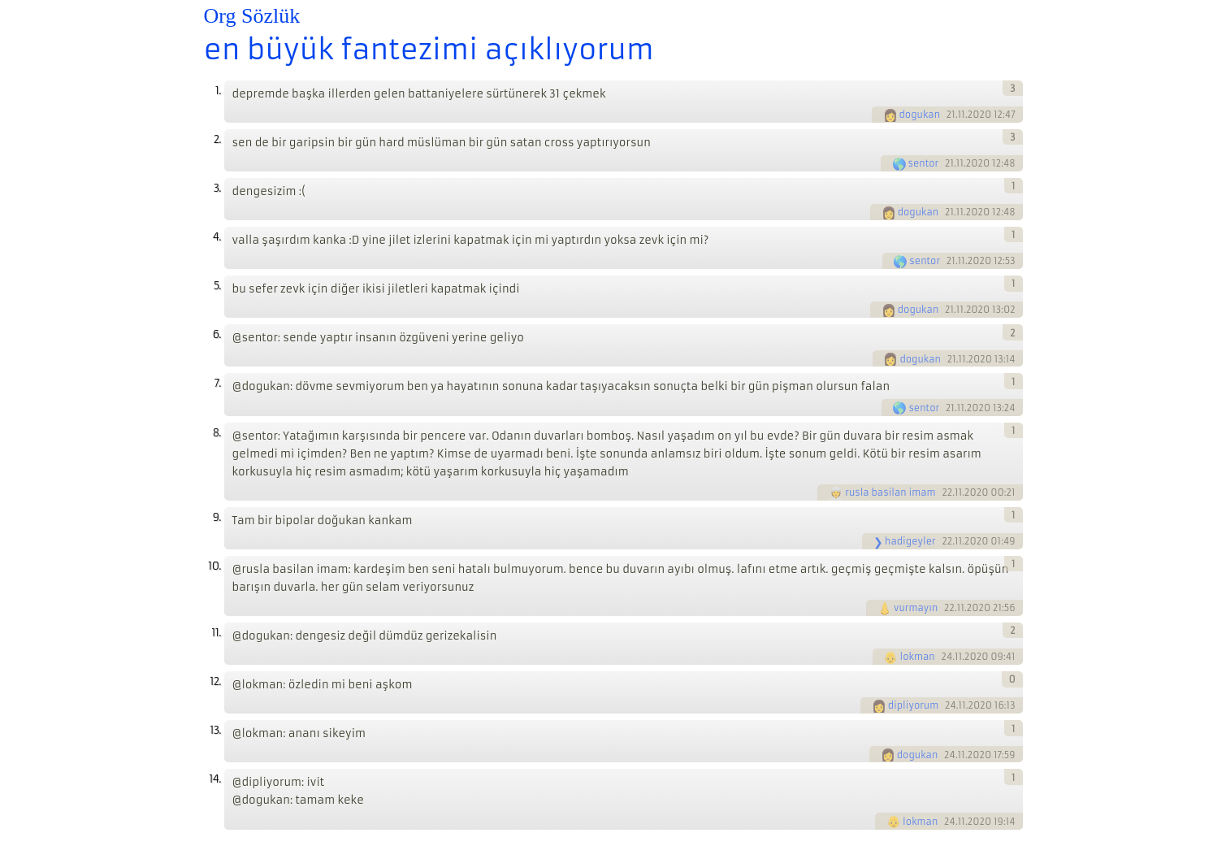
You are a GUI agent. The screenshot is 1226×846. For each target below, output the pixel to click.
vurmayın (916, 608)
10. (214, 566)
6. (217, 334)
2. (217, 139)
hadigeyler (910, 541)
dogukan (920, 114)
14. (214, 779)
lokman (916, 656)
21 (951, 114)
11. (215, 633)
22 (947, 492)
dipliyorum (913, 705)
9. (217, 517)
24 (946, 656)
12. (215, 681)
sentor (923, 163)
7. (217, 383)
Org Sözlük (252, 16)
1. (218, 91)
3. (217, 188)
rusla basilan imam (890, 492)
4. (217, 237)
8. (217, 433)
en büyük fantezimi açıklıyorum (429, 50)
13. (215, 730)
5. (217, 286)
